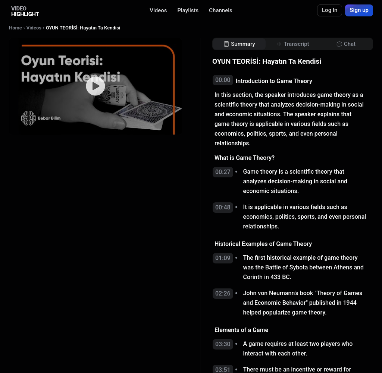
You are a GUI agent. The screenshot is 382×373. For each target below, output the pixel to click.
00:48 (223, 207)
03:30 (223, 344)
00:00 (223, 79)
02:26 (223, 293)
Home (15, 28)
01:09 (223, 258)
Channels (220, 10)
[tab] (239, 44)
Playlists (187, 10)
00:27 (223, 172)
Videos (158, 10)
